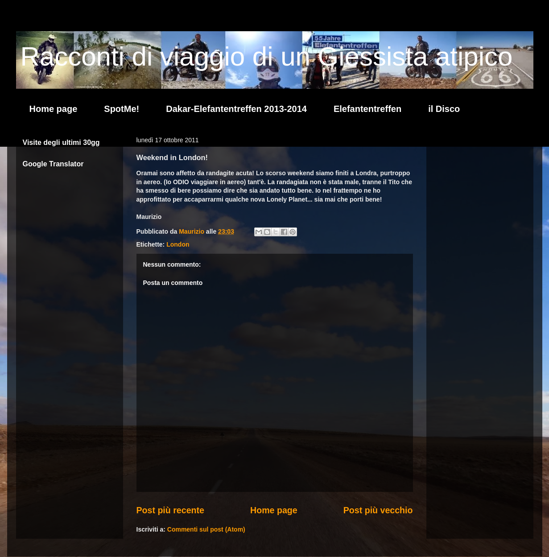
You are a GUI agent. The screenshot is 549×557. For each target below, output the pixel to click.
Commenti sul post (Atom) (206, 529)
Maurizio (192, 231)
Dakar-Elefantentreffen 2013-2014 (236, 109)
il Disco (444, 109)
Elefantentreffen (367, 109)
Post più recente (170, 510)
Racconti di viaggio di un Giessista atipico (267, 56)
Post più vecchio (378, 510)
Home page (53, 109)
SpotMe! (121, 109)
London (177, 244)
